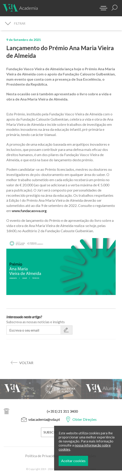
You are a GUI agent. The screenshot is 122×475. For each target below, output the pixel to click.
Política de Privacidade (42, 455)
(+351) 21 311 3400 (62, 411)
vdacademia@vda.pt (44, 419)
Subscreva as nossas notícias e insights (35, 322)
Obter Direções (84, 419)
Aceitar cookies (75, 461)
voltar (26, 362)
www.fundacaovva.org (29, 210)
